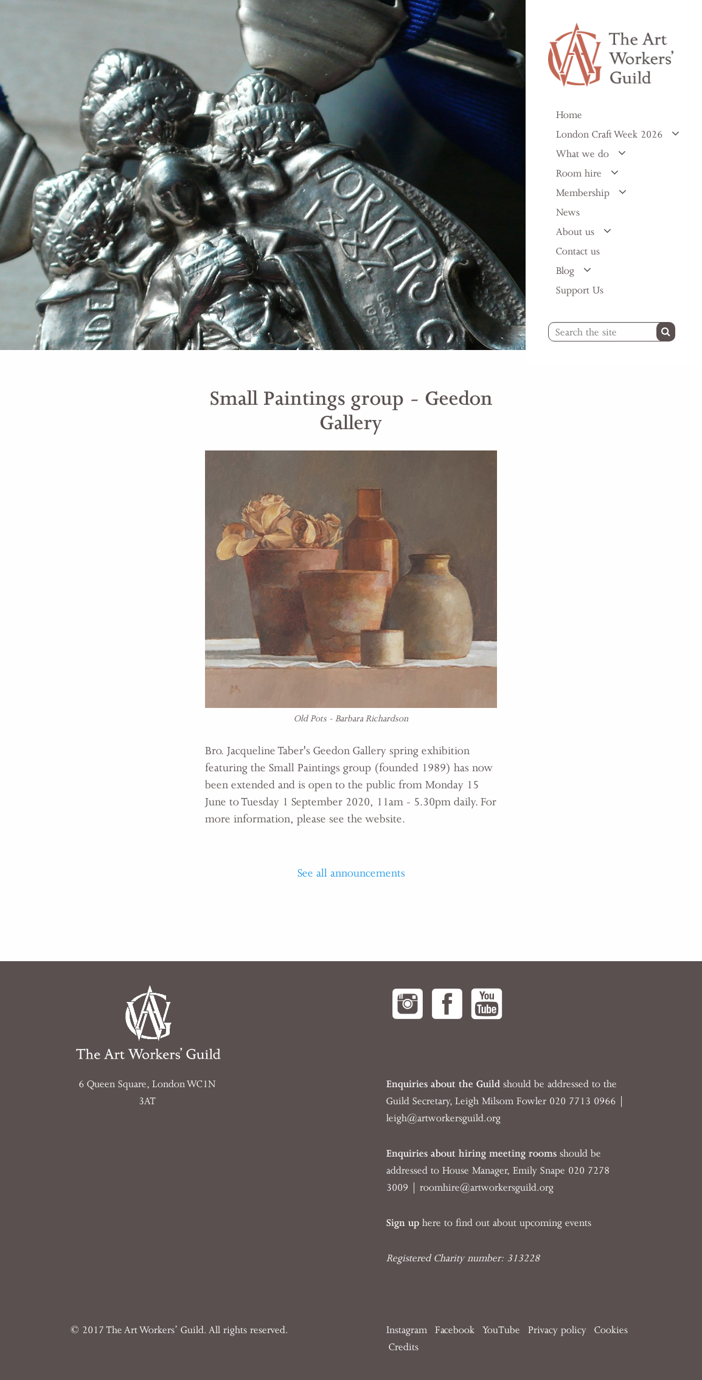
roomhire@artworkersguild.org (487, 1188)
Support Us (579, 290)
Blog (566, 271)
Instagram (406, 1330)
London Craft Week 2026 (611, 134)
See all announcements (351, 873)
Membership (584, 193)
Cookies (611, 1330)
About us (576, 232)
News (568, 212)
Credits (404, 1347)
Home (569, 115)
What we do (584, 154)
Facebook (454, 1330)
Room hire (580, 173)
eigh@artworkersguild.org (445, 1118)
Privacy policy (557, 1330)
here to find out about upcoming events (488, 1223)
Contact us (578, 251)
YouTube (501, 1330)
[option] (263, 175)
